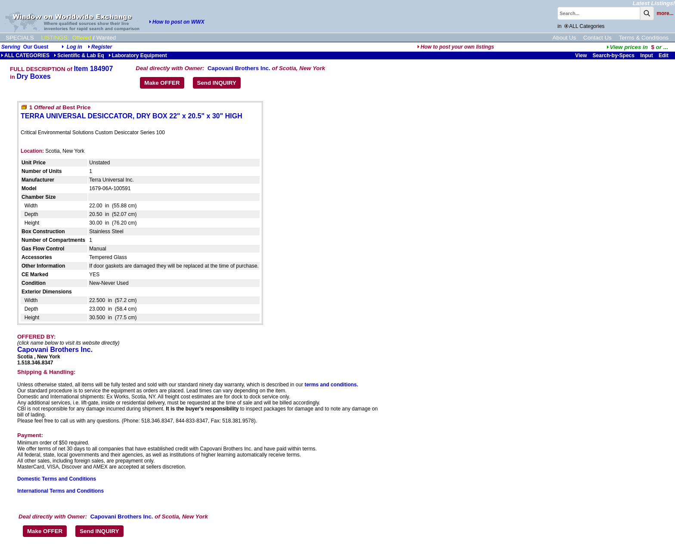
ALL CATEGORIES (25, 55)
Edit (664, 55)
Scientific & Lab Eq (79, 55)
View (581, 55)
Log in (74, 47)
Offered (81, 37)
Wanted (106, 37)
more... (664, 13)
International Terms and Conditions (60, 491)
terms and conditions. (331, 385)
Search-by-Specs (614, 55)
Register (101, 47)
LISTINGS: (55, 37)
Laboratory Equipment (137, 55)
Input (646, 55)
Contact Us (597, 37)
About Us (564, 37)
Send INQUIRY (216, 83)
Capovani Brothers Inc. (238, 68)
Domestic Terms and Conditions (56, 479)
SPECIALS (20, 37)
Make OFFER (162, 83)
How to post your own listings (455, 47)
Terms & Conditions (644, 37)
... (637, 47)
